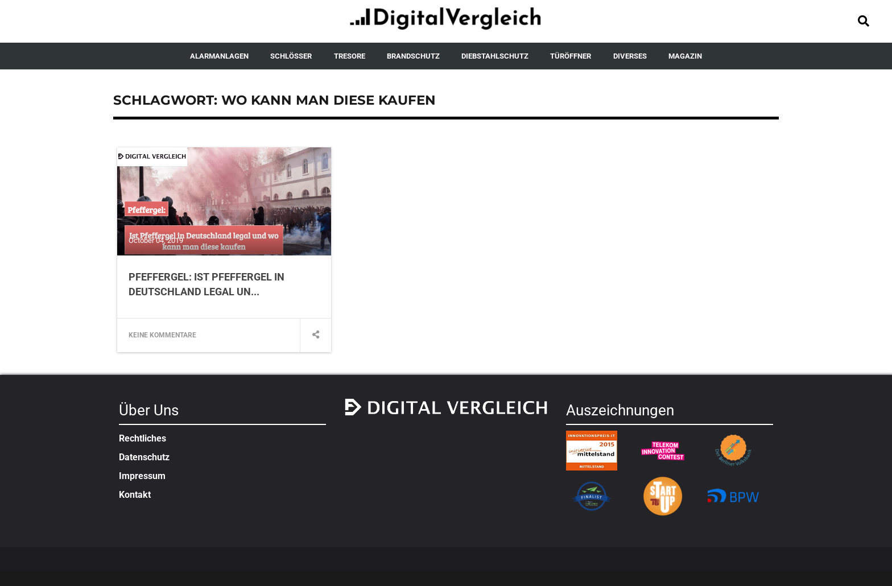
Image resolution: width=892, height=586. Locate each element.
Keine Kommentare (162, 335)
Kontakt (135, 494)
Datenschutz (144, 457)
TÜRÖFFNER (570, 56)
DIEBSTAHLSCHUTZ (494, 56)
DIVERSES (630, 56)
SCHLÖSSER (291, 56)
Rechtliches (142, 438)
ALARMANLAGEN (219, 56)
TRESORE (349, 56)
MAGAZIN (685, 56)
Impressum (142, 476)
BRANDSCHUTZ (413, 56)
